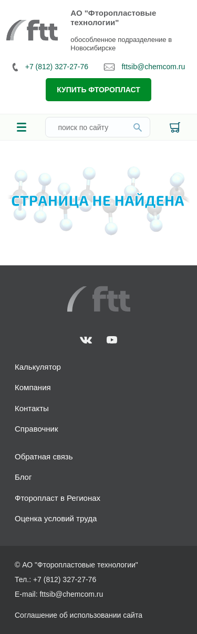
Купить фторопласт (98, 89)
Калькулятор (38, 366)
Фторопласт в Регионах (57, 497)
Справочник (36, 428)
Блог (23, 476)
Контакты (32, 408)
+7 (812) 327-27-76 (50, 66)
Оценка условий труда (56, 518)
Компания (33, 387)
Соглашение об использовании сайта (78, 615)
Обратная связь (44, 456)
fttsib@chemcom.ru (144, 67)
